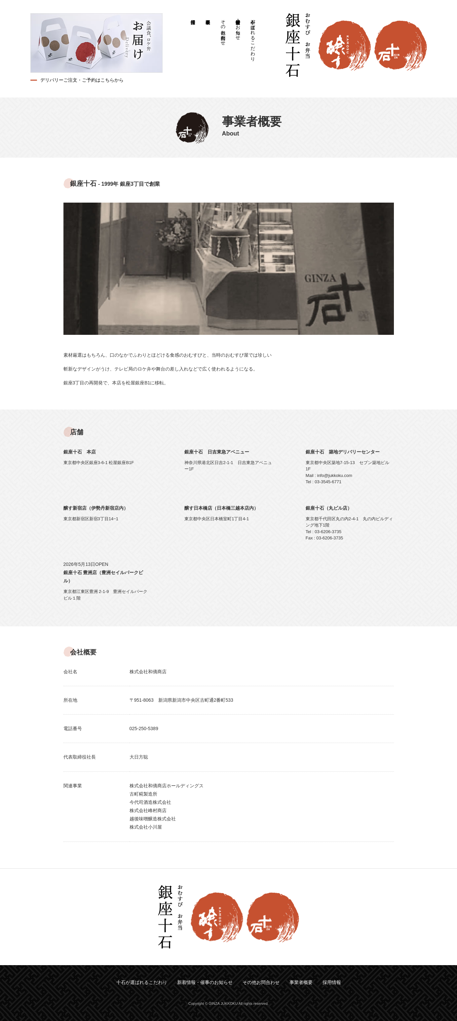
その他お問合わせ (223, 30)
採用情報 (193, 15)
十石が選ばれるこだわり (252, 38)
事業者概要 (208, 15)
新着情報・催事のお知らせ (238, 27)
